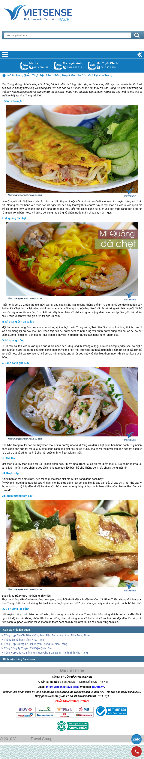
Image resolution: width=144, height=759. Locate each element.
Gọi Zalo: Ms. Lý (24, 65)
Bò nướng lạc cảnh (17, 608)
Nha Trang (53, 208)
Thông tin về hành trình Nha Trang (24, 639)
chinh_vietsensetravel (98, 67)
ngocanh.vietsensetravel (65, 67)
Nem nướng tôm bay (19, 495)
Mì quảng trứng (14, 340)
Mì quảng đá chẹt (15, 218)
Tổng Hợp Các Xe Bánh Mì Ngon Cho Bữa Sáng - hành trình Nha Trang (46, 652)
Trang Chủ (47, 12)
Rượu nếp (12, 473)
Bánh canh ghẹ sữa (17, 362)
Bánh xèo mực (13, 101)
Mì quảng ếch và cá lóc (19, 321)
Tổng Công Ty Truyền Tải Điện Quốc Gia (28, 648)
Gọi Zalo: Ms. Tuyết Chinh (92, 65)
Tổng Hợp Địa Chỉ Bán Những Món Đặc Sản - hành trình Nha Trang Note (47, 635)
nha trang (27, 482)
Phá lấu (10, 458)
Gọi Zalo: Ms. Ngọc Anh (58, 65)
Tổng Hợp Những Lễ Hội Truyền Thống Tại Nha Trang (35, 643)
